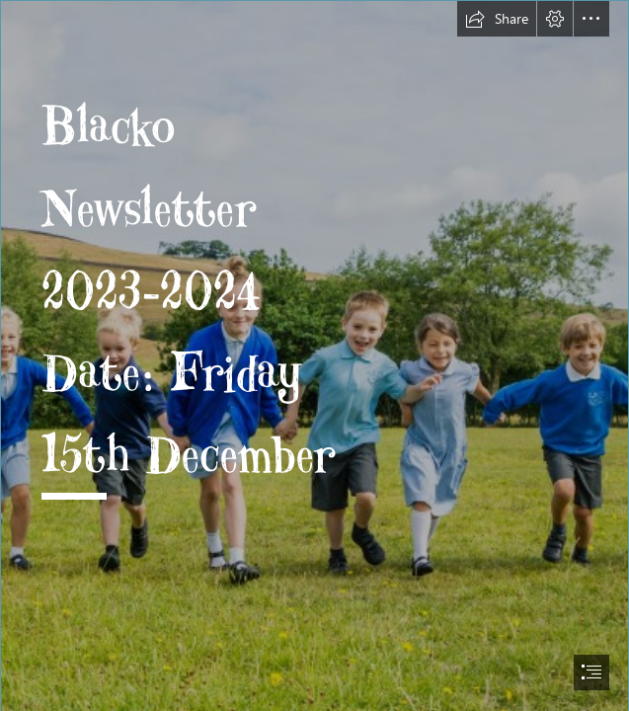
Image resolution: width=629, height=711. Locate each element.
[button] (496, 19)
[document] (314, 355)
